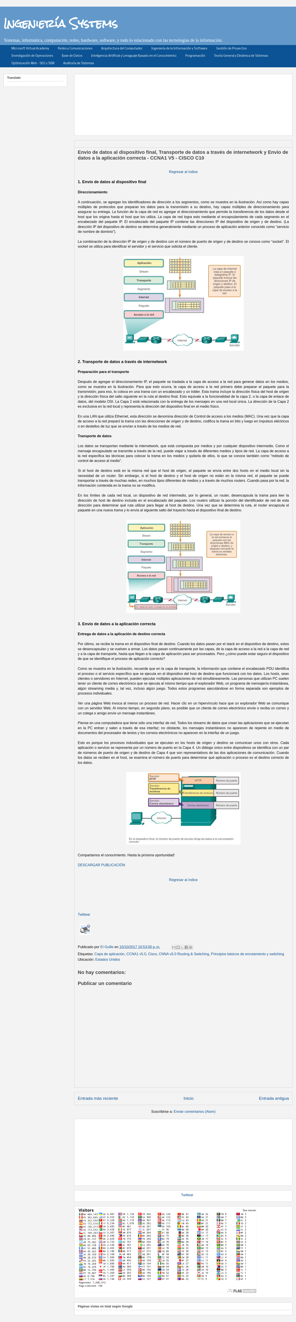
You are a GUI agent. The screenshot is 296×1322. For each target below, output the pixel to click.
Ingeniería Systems (61, 23)
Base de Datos (72, 56)
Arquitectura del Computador (121, 48)
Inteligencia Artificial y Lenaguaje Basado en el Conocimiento (133, 56)
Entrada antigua (274, 1098)
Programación (195, 56)
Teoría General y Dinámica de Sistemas (241, 56)
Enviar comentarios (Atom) (194, 1111)
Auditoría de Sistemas (78, 63)
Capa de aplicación (110, 954)
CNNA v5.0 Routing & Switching (184, 954)
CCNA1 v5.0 (136, 954)
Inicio (189, 1098)
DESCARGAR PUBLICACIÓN (101, 865)
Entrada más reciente (98, 1098)
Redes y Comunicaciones (75, 48)
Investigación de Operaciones (32, 56)
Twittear (84, 914)
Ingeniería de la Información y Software (179, 48)
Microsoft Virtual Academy (30, 48)
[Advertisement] (183, 1151)
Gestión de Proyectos (231, 48)
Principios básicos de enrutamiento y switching (247, 954)
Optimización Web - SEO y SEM (32, 63)
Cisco (152, 954)
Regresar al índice (183, 172)
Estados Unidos (107, 959)
